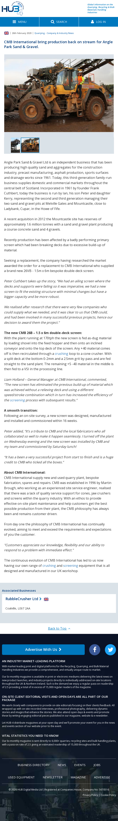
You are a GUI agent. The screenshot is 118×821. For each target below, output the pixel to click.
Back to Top (59, 628)
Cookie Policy (108, 795)
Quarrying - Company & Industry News (54, 33)
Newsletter (53, 777)
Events (80, 765)
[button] (19, 22)
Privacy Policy (90, 795)
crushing (61, 353)
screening (17, 400)
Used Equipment (21, 777)
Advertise (102, 777)
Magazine (78, 777)
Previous (7, 96)
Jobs (97, 765)
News (62, 765)
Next (110, 96)
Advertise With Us (43, 649)
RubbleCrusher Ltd (21, 598)
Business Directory (34, 765)
